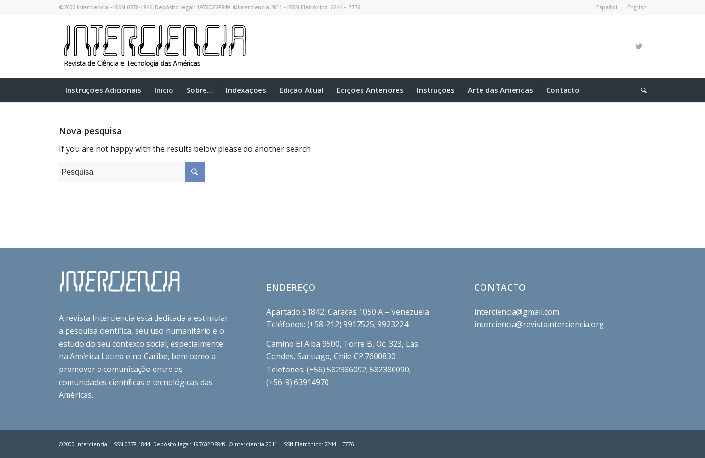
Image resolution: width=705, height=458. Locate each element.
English (637, 7)
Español (606, 7)
